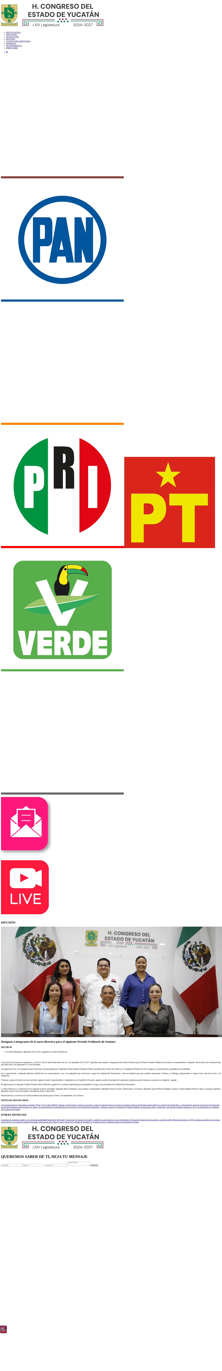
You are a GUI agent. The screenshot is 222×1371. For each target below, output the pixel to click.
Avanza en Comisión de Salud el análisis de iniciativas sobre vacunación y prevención (142, 1107)
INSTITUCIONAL (13, 32)
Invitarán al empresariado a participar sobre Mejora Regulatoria (163, 1120)
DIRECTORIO (12, 48)
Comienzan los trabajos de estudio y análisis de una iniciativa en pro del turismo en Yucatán (101, 1120)
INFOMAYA (11, 43)
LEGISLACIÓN (12, 37)
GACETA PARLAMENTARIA (18, 41)
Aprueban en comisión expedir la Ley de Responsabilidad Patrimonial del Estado (33, 1120)
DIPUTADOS (11, 35)
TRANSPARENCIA (14, 46)
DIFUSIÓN (10, 39)
